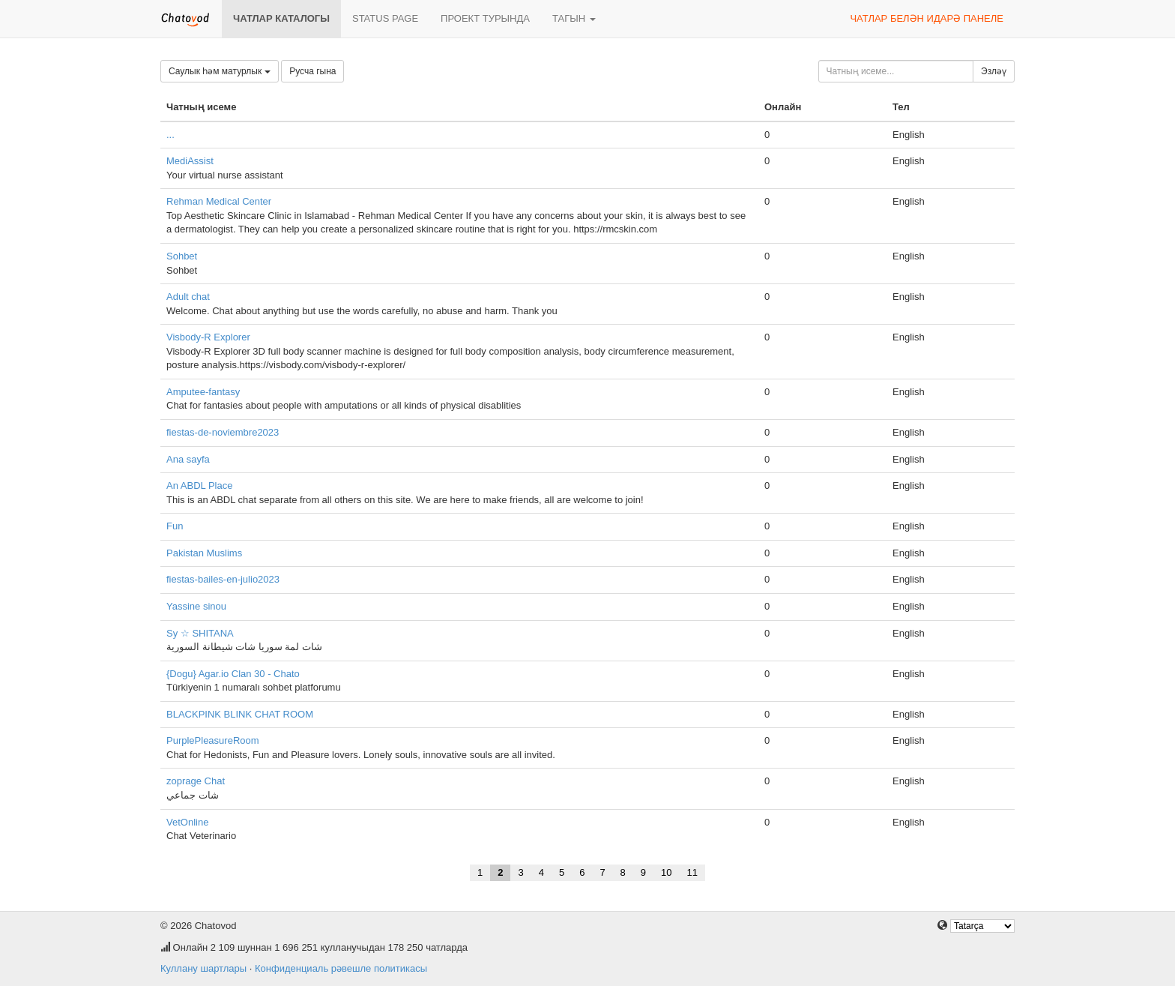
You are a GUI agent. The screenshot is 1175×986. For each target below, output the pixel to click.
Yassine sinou (196, 606)
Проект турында (485, 18)
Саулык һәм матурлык (220, 71)
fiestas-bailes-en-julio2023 (223, 579)
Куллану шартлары (203, 968)
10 (666, 872)
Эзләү (993, 71)
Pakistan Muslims (204, 553)
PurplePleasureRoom (212, 740)
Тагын (574, 18)
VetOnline (187, 822)
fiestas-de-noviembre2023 (222, 432)
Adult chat (188, 296)
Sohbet (181, 256)
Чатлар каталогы (281, 18)
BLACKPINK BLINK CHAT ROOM (239, 714)
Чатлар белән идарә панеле (926, 18)
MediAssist (190, 160)
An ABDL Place (199, 485)
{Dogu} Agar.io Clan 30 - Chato (233, 673)
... (170, 134)
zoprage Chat (195, 781)
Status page (385, 18)
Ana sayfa (188, 459)
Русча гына (312, 71)
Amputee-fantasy (203, 391)
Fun (174, 526)
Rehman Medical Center (218, 201)
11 (692, 872)
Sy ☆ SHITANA (200, 633)
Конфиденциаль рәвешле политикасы (341, 968)
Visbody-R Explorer (208, 337)
